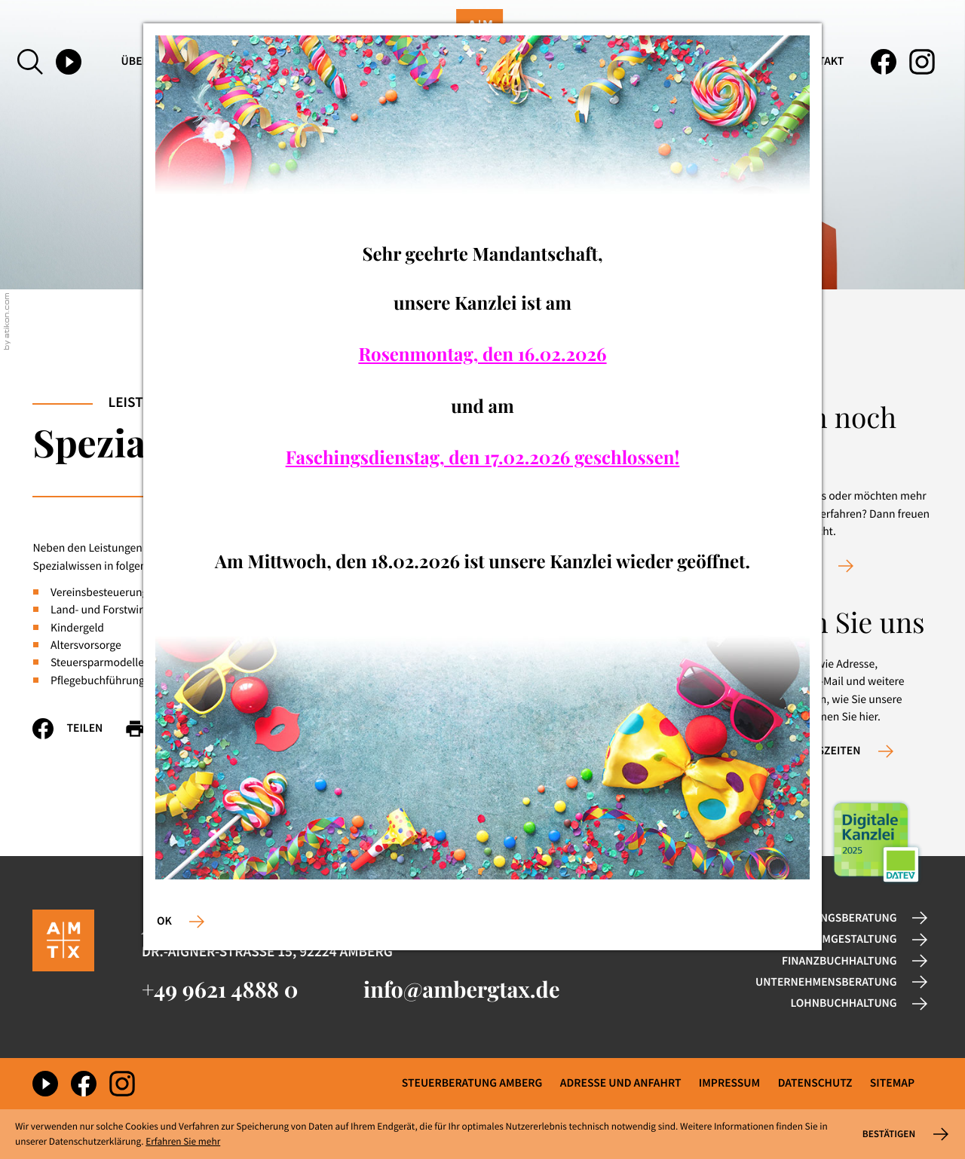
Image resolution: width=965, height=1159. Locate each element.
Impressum (729, 1083)
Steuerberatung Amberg (472, 1083)
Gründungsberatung (835, 918)
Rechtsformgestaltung (828, 939)
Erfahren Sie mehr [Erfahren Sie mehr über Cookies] (183, 1141)
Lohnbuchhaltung (844, 1003)
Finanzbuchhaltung (839, 961)
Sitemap (892, 1083)
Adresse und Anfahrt (621, 1083)
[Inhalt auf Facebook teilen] (78, 728)
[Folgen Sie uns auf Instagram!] (922, 62)
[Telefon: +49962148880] (220, 989)
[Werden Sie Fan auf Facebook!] (883, 62)
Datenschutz (815, 1083)
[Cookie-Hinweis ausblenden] (903, 1134)
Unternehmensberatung (826, 982)
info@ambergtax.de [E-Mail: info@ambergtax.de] (461, 989)
